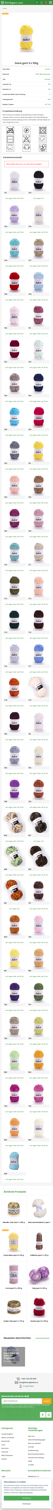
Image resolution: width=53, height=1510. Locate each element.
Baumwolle (5, 1441)
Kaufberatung (33, 1450)
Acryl (3, 1445)
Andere (4, 1459)
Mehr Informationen (26, 1492)
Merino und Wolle (7, 1438)
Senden (46, 1401)
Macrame (4, 1448)
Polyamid (4, 1452)
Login (3, 1476)
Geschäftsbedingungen (36, 1440)
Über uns (31, 1436)
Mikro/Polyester (7, 1455)
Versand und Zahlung (36, 1458)
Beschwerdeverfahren (36, 1454)
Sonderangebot (7, 1434)
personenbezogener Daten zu (24, 1407)
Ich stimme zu (26, 1498)
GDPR (30, 1461)
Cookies (31, 1465)
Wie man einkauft (34, 1443)
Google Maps (26, 1386)
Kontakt (31, 1447)
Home (5, 8)
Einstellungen (26, 1504)
